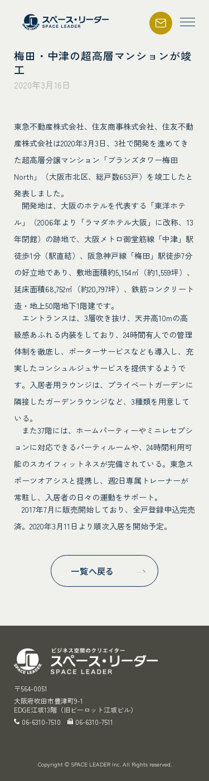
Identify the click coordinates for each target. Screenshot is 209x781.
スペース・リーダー (66, 22)
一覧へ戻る (92, 571)
